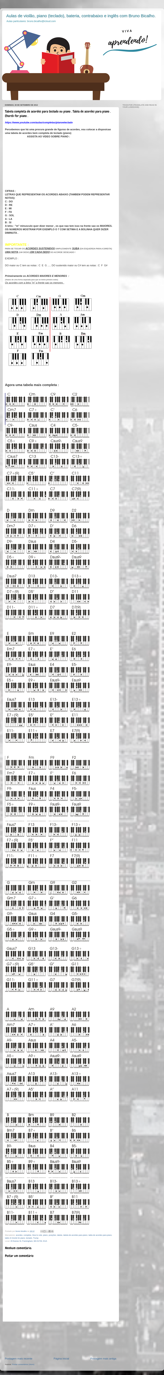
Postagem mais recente (18, 1358)
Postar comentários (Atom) (23, 1364)
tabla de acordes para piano (100, 1235)
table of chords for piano (15, 1238)
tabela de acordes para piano (75, 1235)
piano (45, 1235)
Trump (35, 1238)
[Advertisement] (61, 1339)
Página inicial (61, 1358)
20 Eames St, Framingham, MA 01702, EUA (29, 1241)
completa (27, 1235)
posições (52, 1235)
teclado (29, 1238)
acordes (19, 1235)
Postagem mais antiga (103, 1358)
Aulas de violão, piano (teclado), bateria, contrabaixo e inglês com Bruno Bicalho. (81, 15)
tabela (59, 1235)
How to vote (37, 1235)
